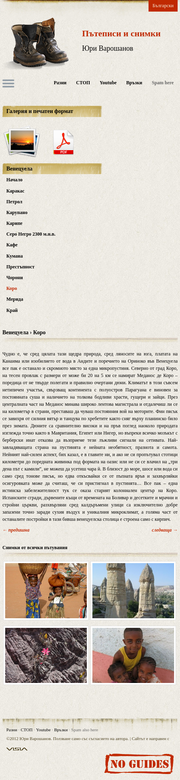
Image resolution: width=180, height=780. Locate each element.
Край (12, 310)
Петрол (14, 201)
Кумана (14, 256)
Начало (14, 180)
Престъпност (20, 267)
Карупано (16, 212)
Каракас (15, 191)
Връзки (134, 82)
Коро (11, 288)
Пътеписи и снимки (121, 33)
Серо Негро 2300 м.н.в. (30, 234)
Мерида (14, 299)
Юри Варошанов (107, 48)
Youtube (108, 82)
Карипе (14, 223)
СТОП (83, 82)
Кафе (12, 245)
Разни (60, 82)
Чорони (14, 277)
